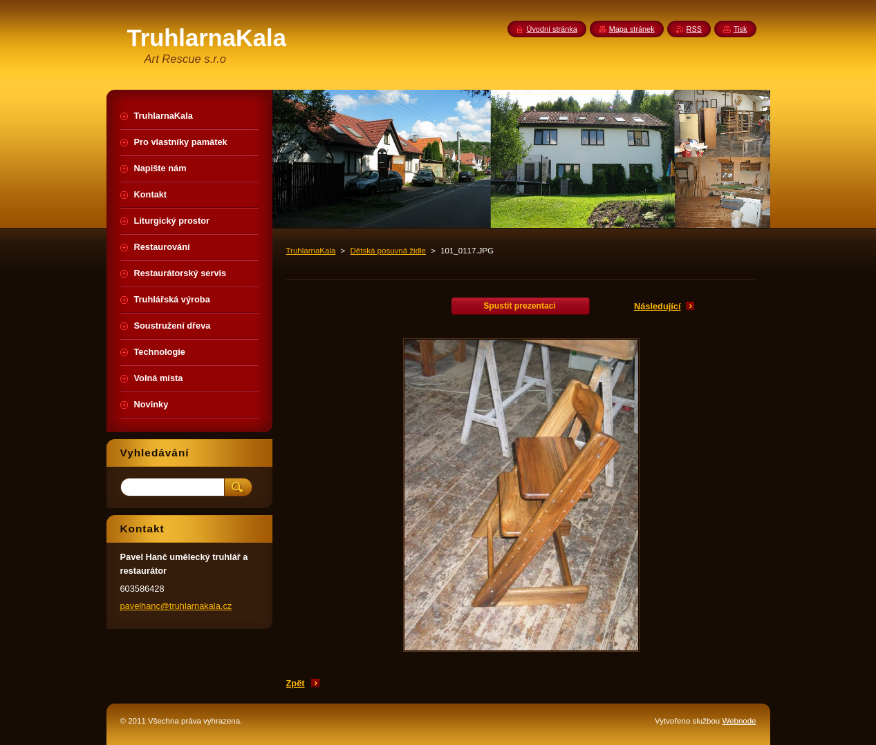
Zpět (295, 683)
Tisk (740, 29)
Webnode (739, 721)
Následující (657, 306)
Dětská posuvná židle (388, 250)
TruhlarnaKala (311, 250)
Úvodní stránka (552, 29)
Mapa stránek (632, 29)
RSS (694, 29)
